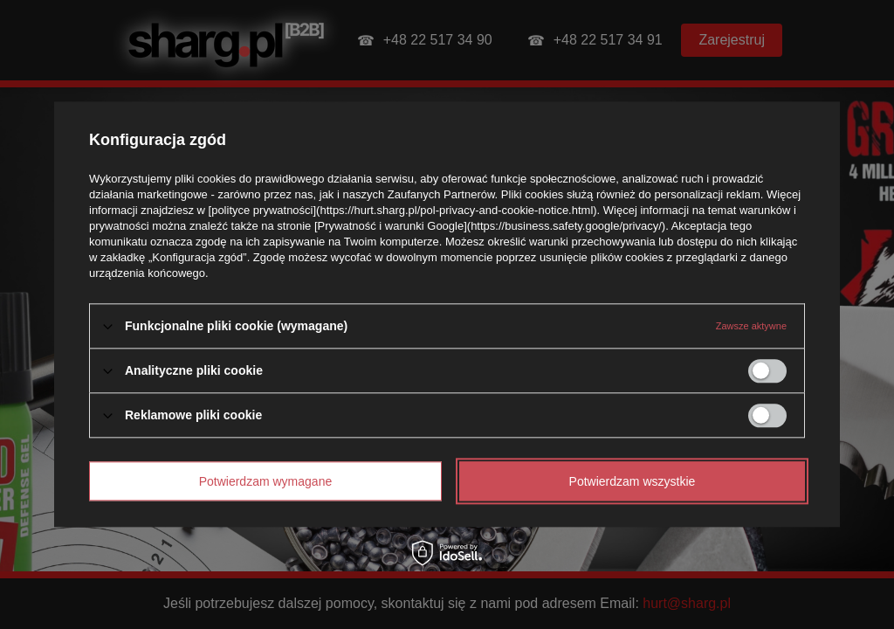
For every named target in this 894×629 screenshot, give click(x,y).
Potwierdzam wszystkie (632, 481)
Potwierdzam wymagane (266, 481)
